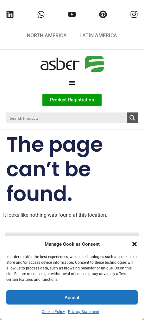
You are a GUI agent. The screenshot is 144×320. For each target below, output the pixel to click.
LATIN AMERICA (98, 36)
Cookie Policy (53, 312)
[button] (134, 244)
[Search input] (67, 118)
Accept (72, 297)
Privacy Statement (83, 312)
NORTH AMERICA (47, 36)
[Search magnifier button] (132, 117)
